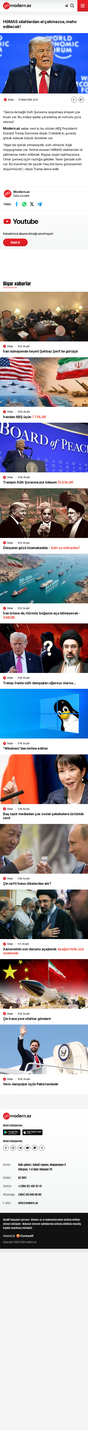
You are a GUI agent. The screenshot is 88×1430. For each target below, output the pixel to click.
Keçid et (15, 242)
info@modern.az (28, 1203)
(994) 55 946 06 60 (29, 1194)
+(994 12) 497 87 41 (30, 1186)
